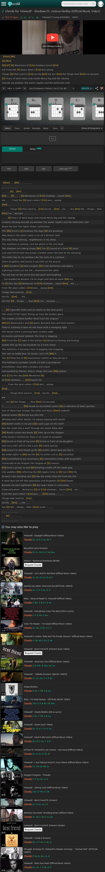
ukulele (27, 128)
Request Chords (33, 565)
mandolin (36, 128)
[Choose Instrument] (62, 128)
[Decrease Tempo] (3, 88)
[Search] (93, 4)
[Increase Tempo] (24, 88)
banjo (45, 128)
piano (17, 128)
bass (55, 128)
